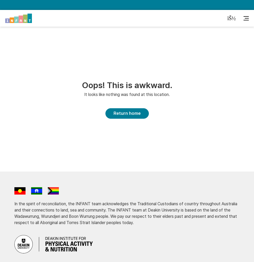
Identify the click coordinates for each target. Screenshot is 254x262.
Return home (127, 113)
